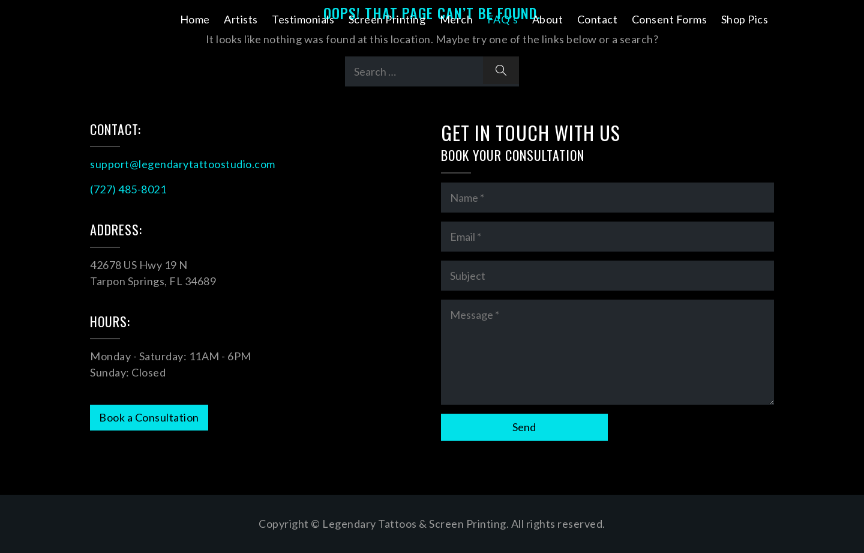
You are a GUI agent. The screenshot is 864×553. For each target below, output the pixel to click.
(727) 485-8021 (128, 189)
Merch (456, 19)
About (547, 19)
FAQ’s (502, 19)
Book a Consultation (149, 417)
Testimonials (303, 19)
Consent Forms (669, 19)
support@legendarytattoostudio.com (182, 164)
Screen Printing (387, 19)
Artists (241, 19)
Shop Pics (745, 19)
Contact (597, 19)
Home (195, 19)
